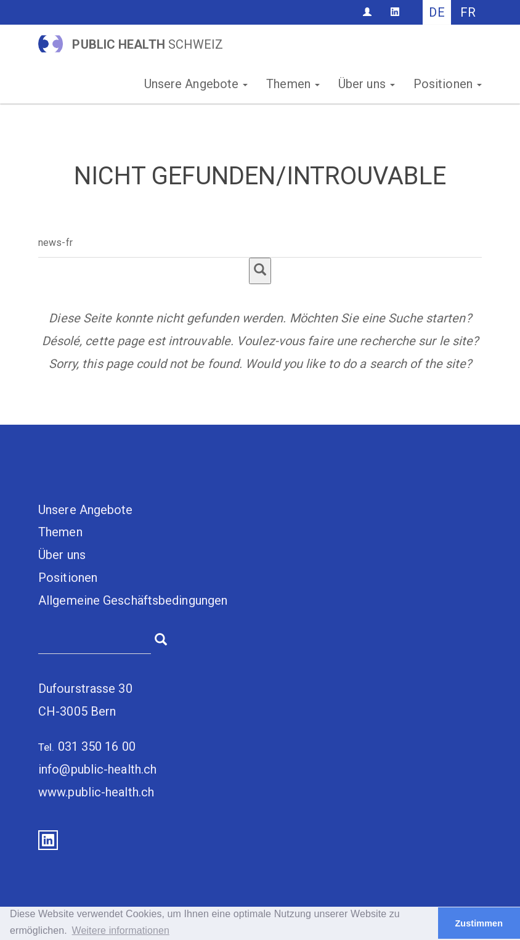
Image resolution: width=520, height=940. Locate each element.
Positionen (447, 83)
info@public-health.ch (97, 769)
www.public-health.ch (96, 792)
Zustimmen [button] (479, 923)
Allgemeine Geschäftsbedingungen (132, 600)
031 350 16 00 (97, 746)
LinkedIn (48, 840)
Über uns (366, 83)
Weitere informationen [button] (120, 930)
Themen (293, 83)
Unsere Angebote (196, 83)
